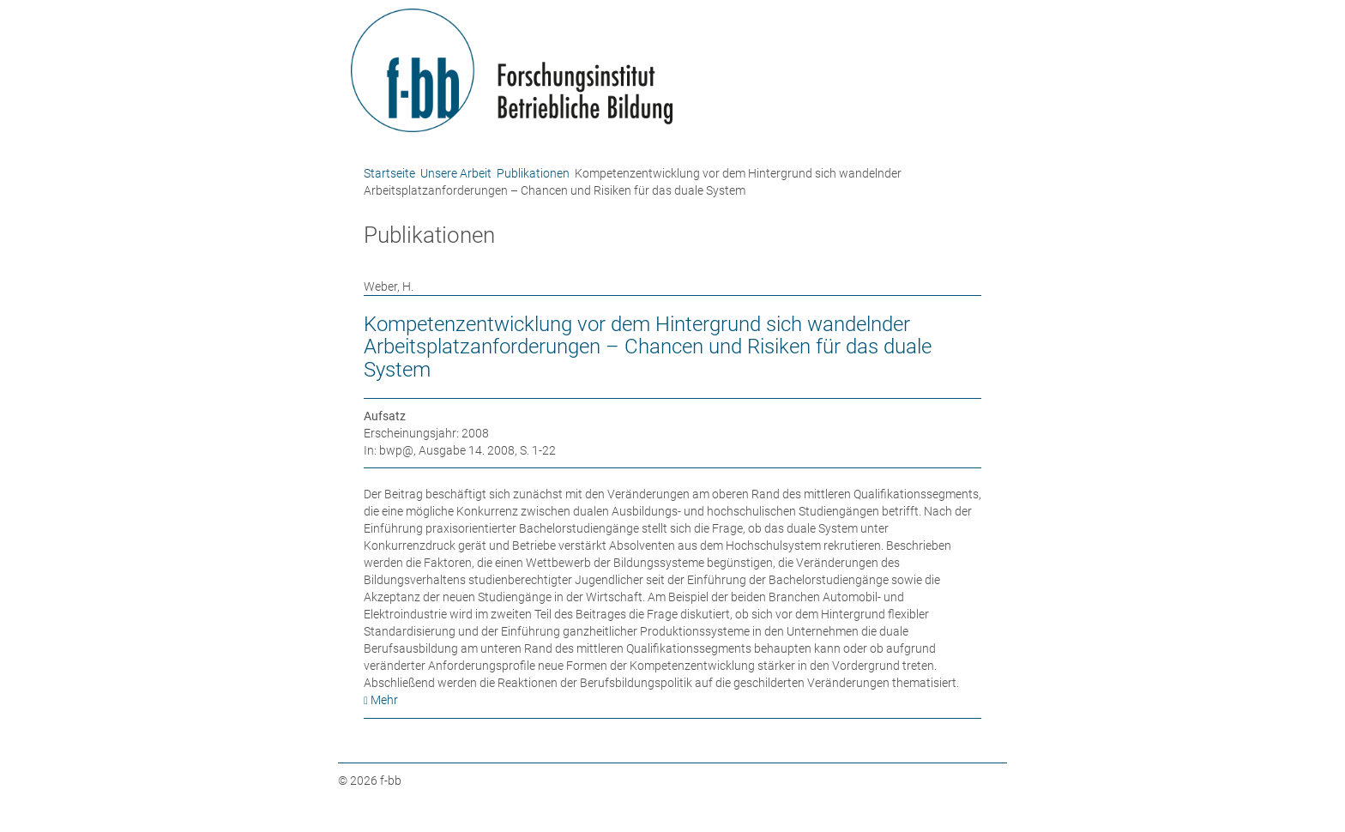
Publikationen (533, 173)
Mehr (384, 700)
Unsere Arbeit (456, 173)
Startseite (389, 173)
